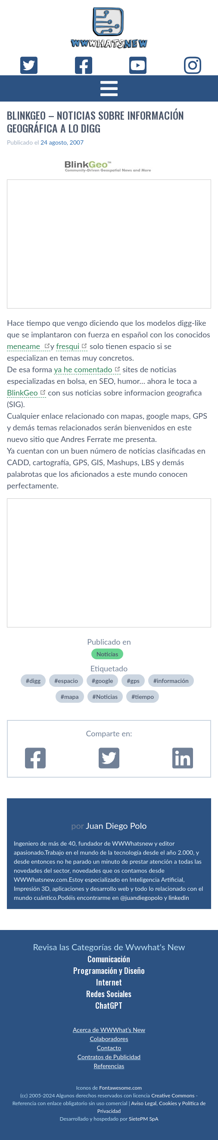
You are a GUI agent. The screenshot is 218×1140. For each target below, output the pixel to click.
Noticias (107, 654)
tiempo (144, 696)
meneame (24, 346)
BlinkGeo (22, 392)
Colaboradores (109, 1038)
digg (34, 680)
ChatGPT (108, 1005)
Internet (109, 982)
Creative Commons (172, 1095)
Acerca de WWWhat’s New (109, 1029)
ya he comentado (83, 369)
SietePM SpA (144, 1118)
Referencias (109, 1065)
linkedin (178, 897)
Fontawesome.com (120, 1087)
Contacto (109, 1047)
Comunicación (108, 958)
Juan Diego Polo (116, 825)
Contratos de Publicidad (109, 1056)
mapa (71, 696)
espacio (68, 680)
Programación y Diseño (109, 970)
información (173, 680)
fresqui (67, 346)
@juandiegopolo (141, 897)
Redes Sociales (108, 993)
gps (135, 680)
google (104, 680)
